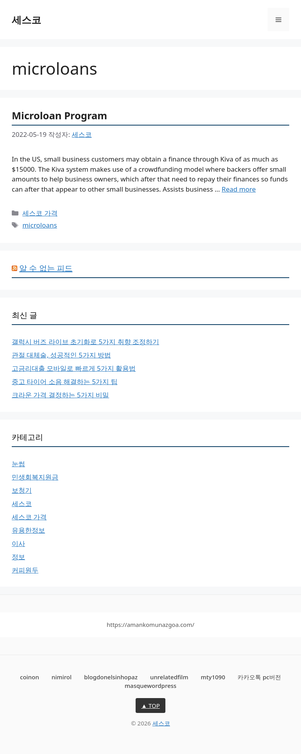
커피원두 (25, 570)
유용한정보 (28, 530)
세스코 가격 (39, 212)
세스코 (26, 19)
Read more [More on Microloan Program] (239, 189)
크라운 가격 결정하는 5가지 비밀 (60, 394)
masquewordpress (150, 685)
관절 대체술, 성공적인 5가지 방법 (61, 354)
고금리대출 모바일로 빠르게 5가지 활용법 (74, 368)
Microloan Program (59, 115)
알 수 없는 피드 (46, 268)
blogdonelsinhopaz (111, 677)
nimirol (61, 677)
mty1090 (213, 677)
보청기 (22, 490)
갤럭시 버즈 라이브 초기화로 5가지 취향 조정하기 (85, 341)
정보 (18, 556)
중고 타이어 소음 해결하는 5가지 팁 (65, 381)
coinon (29, 677)
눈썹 (18, 463)
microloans (39, 225)
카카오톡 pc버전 (259, 677)
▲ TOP (150, 705)
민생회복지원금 (35, 476)
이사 (18, 543)
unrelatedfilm (169, 677)
